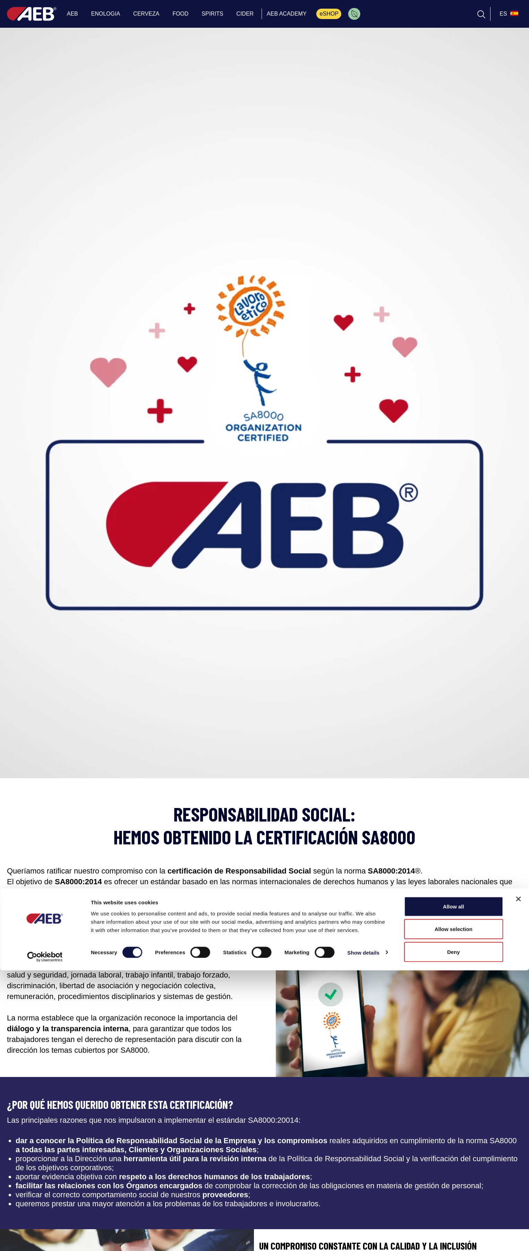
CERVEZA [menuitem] (146, 14)
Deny (453, 1232)
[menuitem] (354, 14)
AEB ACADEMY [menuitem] (287, 14)
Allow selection (453, 1210)
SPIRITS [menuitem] (212, 14)
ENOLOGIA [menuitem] (105, 14)
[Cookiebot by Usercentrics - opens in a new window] (45, 1237)
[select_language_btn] (508, 13)
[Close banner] (518, 1179)
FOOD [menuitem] (180, 14)
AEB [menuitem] (72, 14)
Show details (363, 1233)
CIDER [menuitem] (245, 14)
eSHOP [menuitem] (329, 14)
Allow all (453, 1187)
